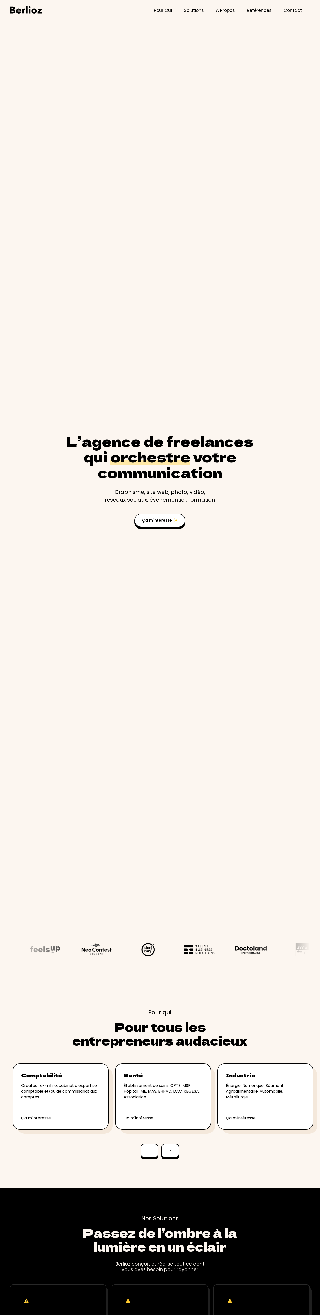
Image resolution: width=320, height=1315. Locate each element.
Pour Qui (163, 10)
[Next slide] (170, 1153)
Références (259, 10)
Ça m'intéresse (36, 1118)
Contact (293, 10)
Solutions (194, 10)
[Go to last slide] (149, 1153)
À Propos (225, 10)
